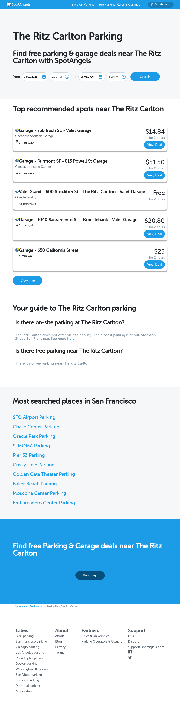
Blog (58, 641)
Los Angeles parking (30, 652)
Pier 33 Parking (29, 455)
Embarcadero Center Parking (44, 502)
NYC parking (25, 636)
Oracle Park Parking (34, 436)
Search (145, 77)
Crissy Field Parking (34, 465)
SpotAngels (21, 606)
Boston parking (26, 663)
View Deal (154, 145)
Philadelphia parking (30, 658)
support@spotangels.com (146, 647)
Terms (59, 652)
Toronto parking (27, 680)
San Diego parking (29, 675)
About (59, 636)
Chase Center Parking (36, 427)
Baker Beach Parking (35, 483)
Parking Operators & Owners (101, 641)
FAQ (131, 636)
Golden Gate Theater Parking (44, 474)
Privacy (60, 647)
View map (28, 280)
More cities (24, 691)
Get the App (160, 4)
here (71, 339)
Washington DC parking (32, 669)
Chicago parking (27, 647)
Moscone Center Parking (39, 493)
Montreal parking (28, 686)
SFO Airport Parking (34, 417)
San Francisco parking (31, 641)
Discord (133, 641)
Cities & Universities (95, 636)
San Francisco (37, 606)
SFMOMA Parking (31, 446)
